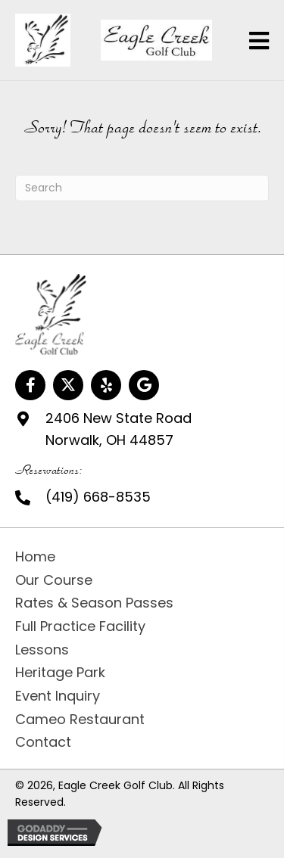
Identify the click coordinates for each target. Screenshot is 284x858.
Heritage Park (60, 672)
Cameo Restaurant (80, 719)
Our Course (53, 579)
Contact (43, 741)
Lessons (42, 649)
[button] (30, 385)
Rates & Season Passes (94, 602)
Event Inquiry (57, 695)
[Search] (142, 188)
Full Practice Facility (80, 626)
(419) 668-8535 (98, 496)
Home (35, 556)
